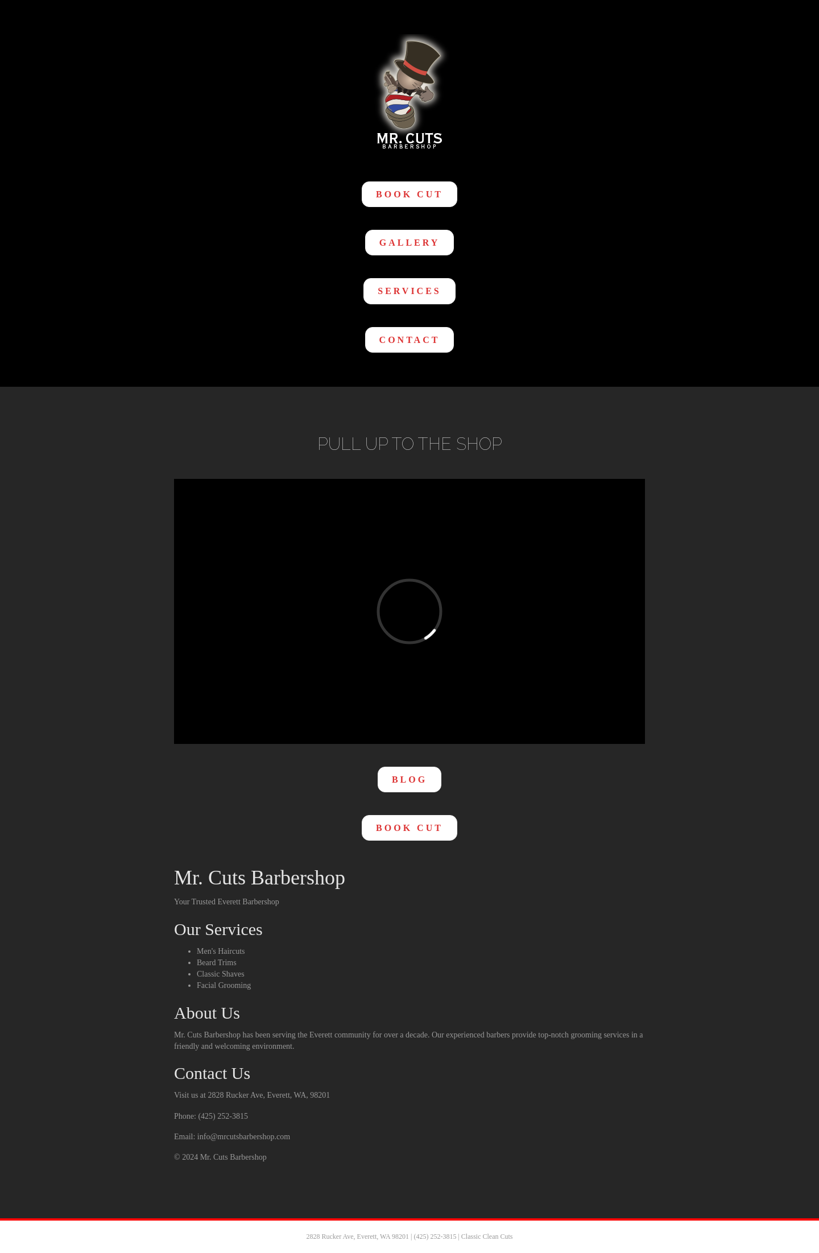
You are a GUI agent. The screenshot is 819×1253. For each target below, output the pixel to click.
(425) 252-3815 (434, 1236)
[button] (409, 194)
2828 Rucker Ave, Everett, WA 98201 (357, 1236)
